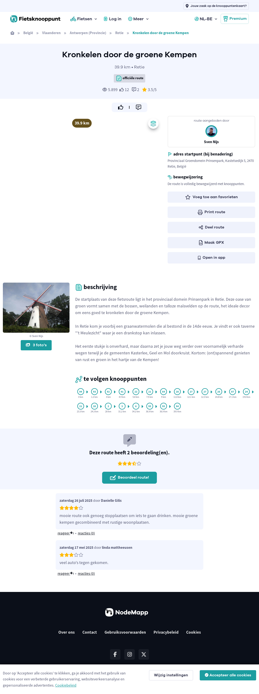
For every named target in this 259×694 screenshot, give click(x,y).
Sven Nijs (211, 142)
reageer (66, 533)
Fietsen (81, 19)
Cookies (193, 632)
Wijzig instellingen (171, 675)
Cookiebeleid (65, 685)
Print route (211, 212)
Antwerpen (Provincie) (88, 33)
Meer (136, 19)
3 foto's (36, 345)
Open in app (211, 257)
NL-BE (203, 19)
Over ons (66, 632)
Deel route (211, 227)
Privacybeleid (166, 632)
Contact (89, 632)
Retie (119, 33)
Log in (112, 19)
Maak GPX (211, 242)
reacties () (86, 533)
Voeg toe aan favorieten (211, 197)
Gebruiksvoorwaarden (125, 632)
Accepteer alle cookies (228, 675)
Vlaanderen (51, 33)
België (28, 33)
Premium (235, 19)
